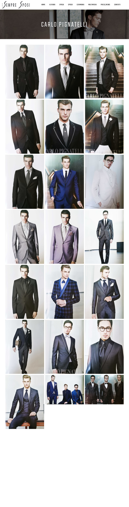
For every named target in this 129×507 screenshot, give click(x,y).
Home (43, 4)
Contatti (117, 4)
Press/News (105, 4)
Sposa (61, 4)
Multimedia (92, 4)
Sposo (70, 4)
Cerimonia (80, 4)
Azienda (52, 4)
